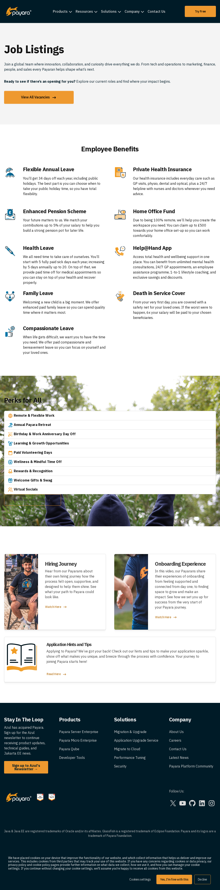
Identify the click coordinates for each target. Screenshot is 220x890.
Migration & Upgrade (130, 732)
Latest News (179, 757)
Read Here (57, 674)
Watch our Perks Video (32, 500)
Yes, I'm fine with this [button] (174, 879)
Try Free (200, 11)
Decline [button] (202, 879)
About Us (176, 732)
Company (132, 11)
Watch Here (56, 607)
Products (60, 11)
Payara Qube (69, 749)
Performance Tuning (130, 757)
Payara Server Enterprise (78, 732)
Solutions (109, 11)
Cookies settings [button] (140, 879)
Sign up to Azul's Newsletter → (26, 767)
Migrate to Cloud (127, 749)
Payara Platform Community (191, 766)
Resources (84, 11)
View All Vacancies (39, 97)
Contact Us (156, 11)
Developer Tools (72, 757)
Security (120, 766)
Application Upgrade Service (136, 740)
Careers (175, 740)
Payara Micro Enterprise (78, 740)
